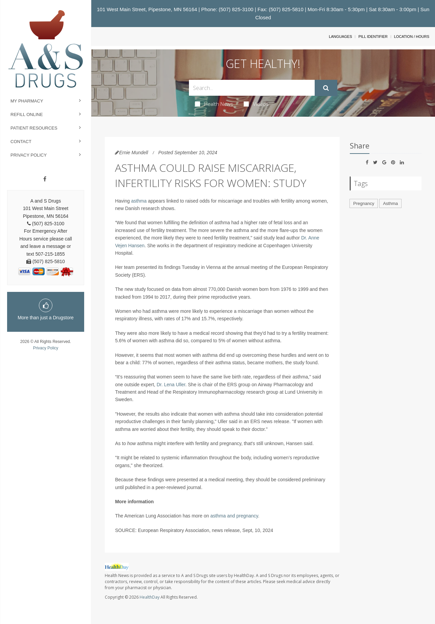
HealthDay (150, 597)
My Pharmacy (26, 100)
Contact (20, 141)
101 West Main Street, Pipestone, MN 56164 (147, 9)
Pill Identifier (372, 36)
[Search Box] (251, 88)
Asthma (390, 203)
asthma (139, 201)
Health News (214, 103)
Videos (256, 103)
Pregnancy (363, 203)
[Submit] (326, 88)
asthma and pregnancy (234, 515)
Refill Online (26, 114)
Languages (340, 36)
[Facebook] (44, 179)
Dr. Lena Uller (170, 384)
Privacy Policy (28, 155)
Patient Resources (33, 128)
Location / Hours (411, 36)
